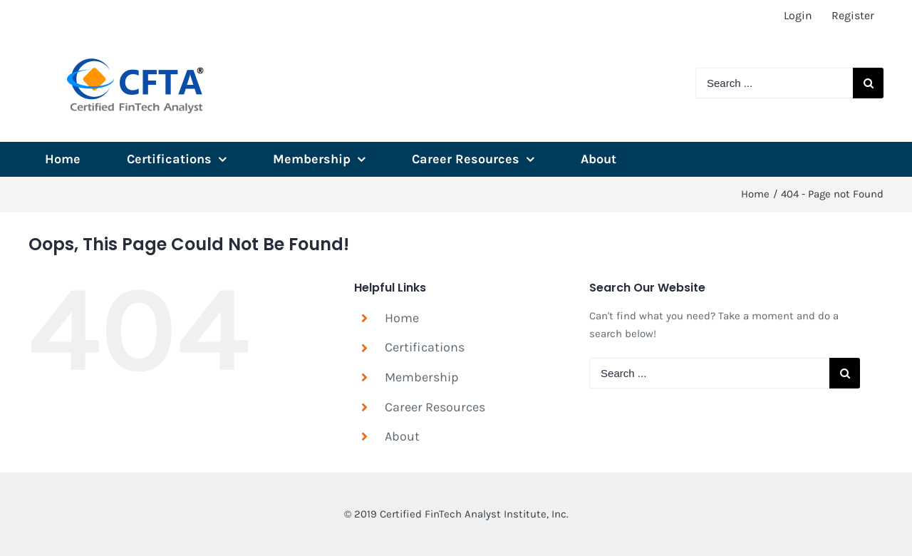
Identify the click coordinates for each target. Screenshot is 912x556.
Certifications (425, 347)
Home (402, 318)
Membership (422, 377)
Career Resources (435, 407)
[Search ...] (774, 83)
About (402, 436)
